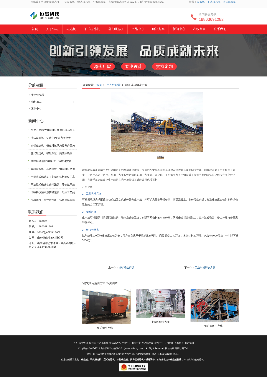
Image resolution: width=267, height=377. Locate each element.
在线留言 (199, 29)
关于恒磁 (52, 29)
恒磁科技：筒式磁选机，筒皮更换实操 (53, 200)
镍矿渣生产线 (126, 267)
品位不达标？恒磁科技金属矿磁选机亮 (53, 129)
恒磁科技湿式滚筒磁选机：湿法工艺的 (53, 192)
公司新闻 (168, 343)
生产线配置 (114, 85)
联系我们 (220, 29)
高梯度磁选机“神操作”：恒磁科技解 (51, 161)
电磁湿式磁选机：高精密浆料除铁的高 (53, 176)
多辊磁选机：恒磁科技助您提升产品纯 (53, 145)
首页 (35, 29)
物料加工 (36, 101)
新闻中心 (179, 29)
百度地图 (179, 348)
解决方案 (158, 29)
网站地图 (169, 348)
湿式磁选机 (229, 1)
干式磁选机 (213, 1)
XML (186, 348)
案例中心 (36, 108)
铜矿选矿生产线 (213, 325)
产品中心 (137, 29)
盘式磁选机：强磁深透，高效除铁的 (51, 153)
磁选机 (201, 1)
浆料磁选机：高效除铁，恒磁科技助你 (53, 168)
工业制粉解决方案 (205, 267)
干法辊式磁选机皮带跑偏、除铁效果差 (53, 184)
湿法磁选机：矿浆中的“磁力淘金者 (51, 137)
